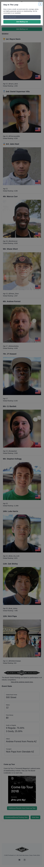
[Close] (40, 4)
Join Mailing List (22, 22)
